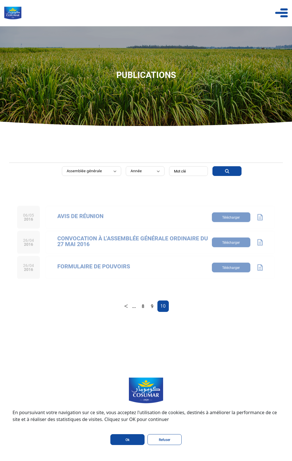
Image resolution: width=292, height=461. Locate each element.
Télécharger (231, 223)
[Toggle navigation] (281, 12)
